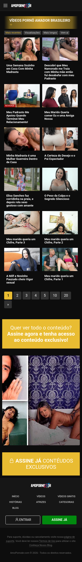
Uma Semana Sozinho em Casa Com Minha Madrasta (20, 69)
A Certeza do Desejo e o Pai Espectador (59, 157)
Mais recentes (13, 32)
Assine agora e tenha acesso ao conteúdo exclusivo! (41, 337)
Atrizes (41, 502)
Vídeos (41, 496)
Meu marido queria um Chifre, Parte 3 (20, 241)
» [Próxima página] (8, 304)
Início (15, 496)
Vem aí (64, 32)
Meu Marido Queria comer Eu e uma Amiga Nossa (59, 115)
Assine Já (59, 520)
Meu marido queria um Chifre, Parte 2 (58, 241)
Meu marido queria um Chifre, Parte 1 (58, 277)
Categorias (66, 502)
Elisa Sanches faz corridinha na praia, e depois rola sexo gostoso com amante (19, 200)
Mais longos (50, 32)
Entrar (23, 520)
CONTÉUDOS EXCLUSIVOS (41, 464)
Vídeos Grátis (66, 496)
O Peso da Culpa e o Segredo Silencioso (57, 197)
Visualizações (32, 32)
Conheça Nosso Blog (40, 545)
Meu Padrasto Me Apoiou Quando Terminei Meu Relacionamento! (17, 117)
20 (66, 295)
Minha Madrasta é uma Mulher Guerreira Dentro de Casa (21, 159)
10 (55, 295)
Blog (15, 507)
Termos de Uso (47, 541)
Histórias (15, 502)
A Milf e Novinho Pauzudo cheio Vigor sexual (19, 279)
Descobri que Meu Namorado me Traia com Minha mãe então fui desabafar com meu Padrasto (59, 72)
